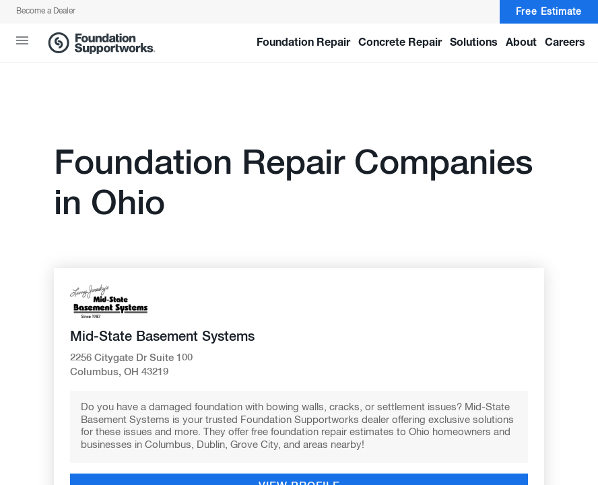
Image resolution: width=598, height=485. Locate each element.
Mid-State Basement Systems (162, 337)
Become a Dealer (45, 11)
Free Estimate (549, 12)
